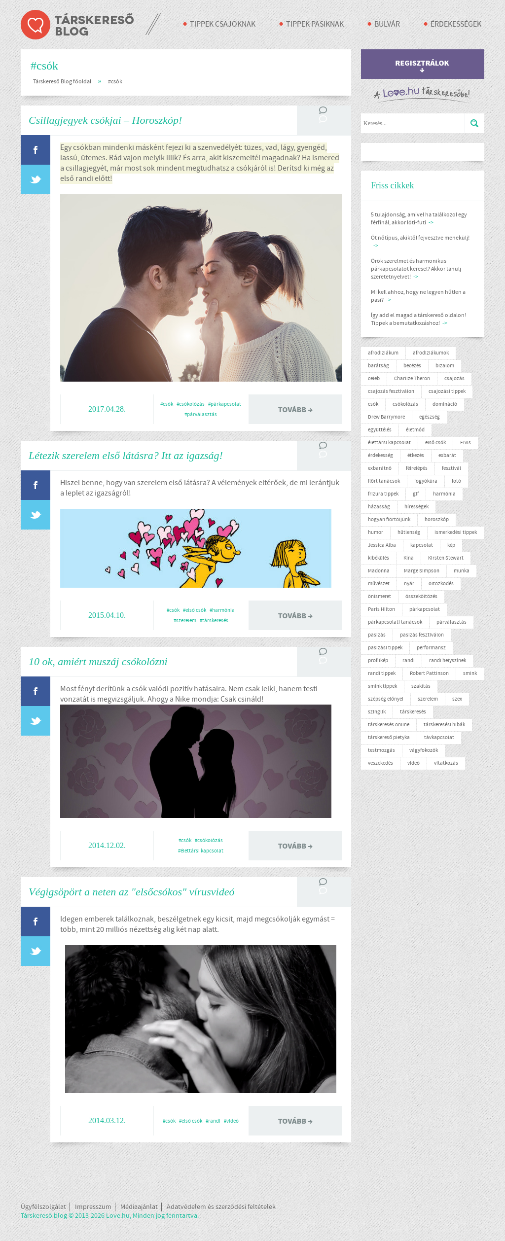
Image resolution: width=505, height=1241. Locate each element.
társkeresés (413, 712)
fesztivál (451, 468)
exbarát (447, 455)
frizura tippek (383, 494)
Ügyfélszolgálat (43, 1207)
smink (470, 673)
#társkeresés (214, 620)
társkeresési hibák (444, 724)
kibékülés (378, 558)
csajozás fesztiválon (391, 391)
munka (461, 570)
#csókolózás (191, 404)
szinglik (377, 712)
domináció (445, 404)
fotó (456, 481)
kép (451, 545)
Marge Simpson (421, 570)
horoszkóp (437, 519)
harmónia (444, 494)
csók (373, 404)
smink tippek (382, 686)
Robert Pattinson (429, 673)
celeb (374, 378)
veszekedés (380, 763)
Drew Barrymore (386, 417)
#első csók (194, 610)
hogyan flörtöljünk (389, 519)
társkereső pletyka (389, 737)
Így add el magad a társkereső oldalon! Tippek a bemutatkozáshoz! (418, 319)
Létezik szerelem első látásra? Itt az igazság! (126, 455)
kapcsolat (421, 545)
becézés (412, 365)
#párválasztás (200, 414)
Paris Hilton (381, 609)
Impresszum (93, 1207)
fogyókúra (425, 481)
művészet (379, 583)
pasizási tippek (385, 647)
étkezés (415, 455)
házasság (379, 506)
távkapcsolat (439, 737)
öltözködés (441, 583)
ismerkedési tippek (455, 532)
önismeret (379, 596)
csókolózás (405, 404)
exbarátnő (380, 468)
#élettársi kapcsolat (200, 851)
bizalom (444, 365)
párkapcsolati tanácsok (395, 622)
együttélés (380, 429)
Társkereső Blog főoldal (62, 82)
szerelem (428, 699)
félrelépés (417, 468)
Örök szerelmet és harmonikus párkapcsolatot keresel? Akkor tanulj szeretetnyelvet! (416, 269)
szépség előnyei (385, 699)
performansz (431, 647)
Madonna (379, 570)
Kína (408, 558)
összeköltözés (421, 596)
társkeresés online (388, 724)
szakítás (421, 686)
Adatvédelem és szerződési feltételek (221, 1207)
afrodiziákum (383, 353)
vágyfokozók (423, 750)
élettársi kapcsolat (389, 442)
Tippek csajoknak (222, 24)
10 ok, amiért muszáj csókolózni (98, 661)
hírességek (416, 506)
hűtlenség (408, 532)
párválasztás (451, 622)
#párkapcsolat (224, 404)
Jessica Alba (382, 545)
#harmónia (222, 610)
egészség (429, 417)
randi (408, 660)
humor (375, 532)
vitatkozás (446, 763)
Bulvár (387, 24)
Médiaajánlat (139, 1207)
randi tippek (382, 673)
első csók (435, 442)
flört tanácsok (384, 481)
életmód (415, 429)
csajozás (454, 378)
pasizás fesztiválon (422, 635)
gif (416, 494)
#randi (213, 1121)
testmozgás (381, 750)
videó (413, 763)
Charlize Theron (412, 378)
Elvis (465, 442)
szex (457, 699)
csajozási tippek (447, 391)
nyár (409, 583)
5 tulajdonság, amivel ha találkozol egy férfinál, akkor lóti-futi (419, 219)
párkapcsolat (424, 609)
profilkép (378, 660)
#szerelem (185, 620)
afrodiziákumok (431, 353)
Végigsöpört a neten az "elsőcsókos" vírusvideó (131, 892)
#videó (231, 1121)
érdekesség (380, 455)
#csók (115, 82)
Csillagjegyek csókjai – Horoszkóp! (105, 120)
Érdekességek (456, 24)
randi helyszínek (447, 660)
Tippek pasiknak (315, 24)
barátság (378, 365)
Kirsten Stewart (446, 558)
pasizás (377, 635)
